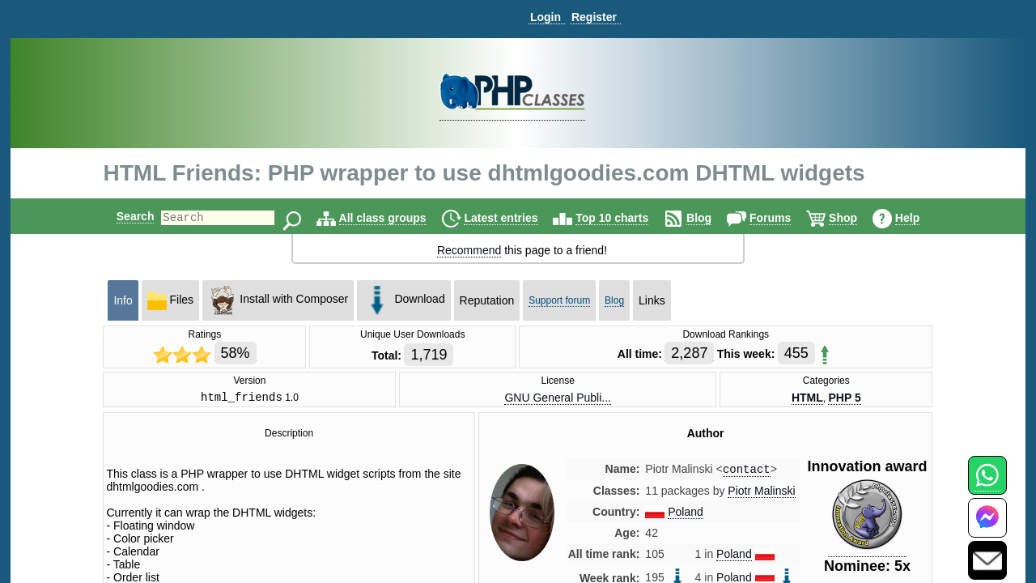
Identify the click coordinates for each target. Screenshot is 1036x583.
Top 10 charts (625, 217)
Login (545, 17)
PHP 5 (844, 398)
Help (921, 217)
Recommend (469, 250)
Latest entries (514, 217)
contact (747, 472)
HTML (807, 398)
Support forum (559, 300)
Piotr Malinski (761, 494)
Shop (857, 217)
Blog (712, 217)
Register (594, 17)
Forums (784, 217)
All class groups (396, 217)
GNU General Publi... (557, 398)
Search (122, 216)
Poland (685, 515)
